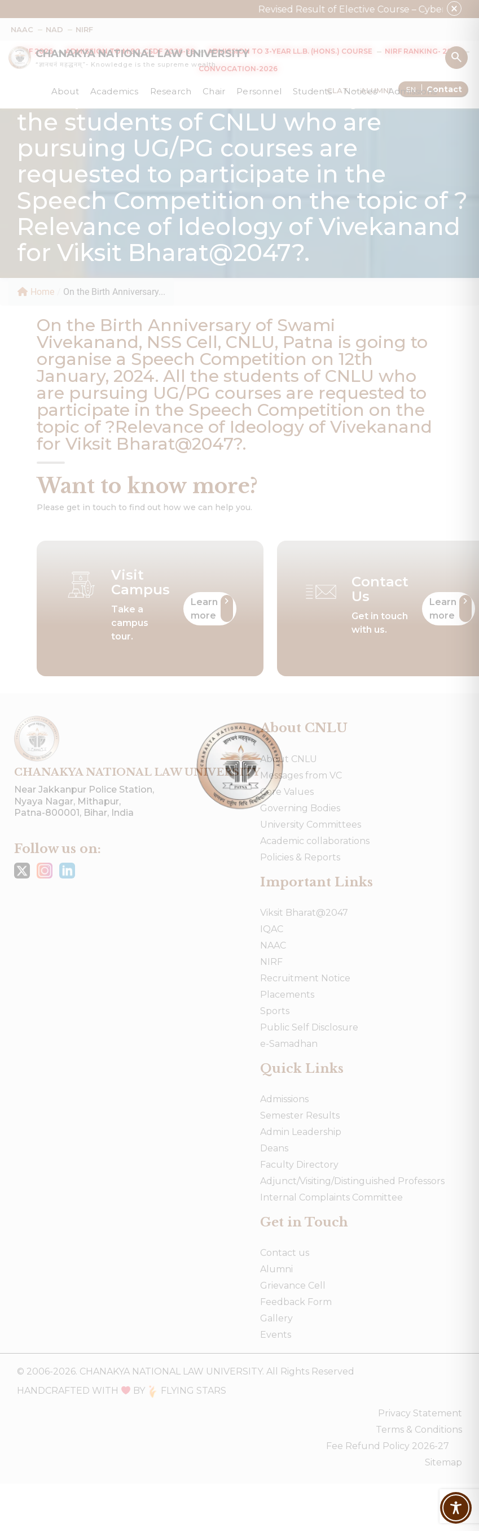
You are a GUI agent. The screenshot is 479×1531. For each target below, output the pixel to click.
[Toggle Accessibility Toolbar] (456, 1508)
